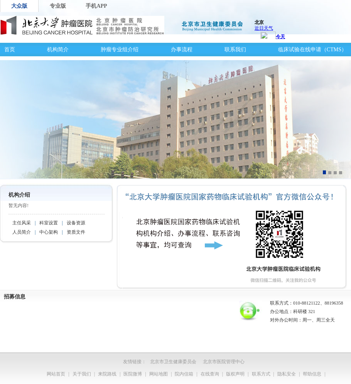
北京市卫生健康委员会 (173, 361)
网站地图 (158, 374)
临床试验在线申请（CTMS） (312, 49)
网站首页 (56, 374)
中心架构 (48, 232)
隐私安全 (286, 374)
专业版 (58, 6)
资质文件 (76, 232)
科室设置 (48, 223)
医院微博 (132, 374)
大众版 (19, 6)
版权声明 (235, 374)
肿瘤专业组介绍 (119, 49)
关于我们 (82, 374)
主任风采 (21, 223)
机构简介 (58, 49)
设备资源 (76, 223)
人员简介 (21, 232)
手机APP (96, 6)
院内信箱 (184, 374)
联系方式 (261, 374)
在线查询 (210, 374)
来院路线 (107, 374)
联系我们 (235, 49)
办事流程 (181, 49)
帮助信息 (312, 374)
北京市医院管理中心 (224, 361)
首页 (9, 49)
